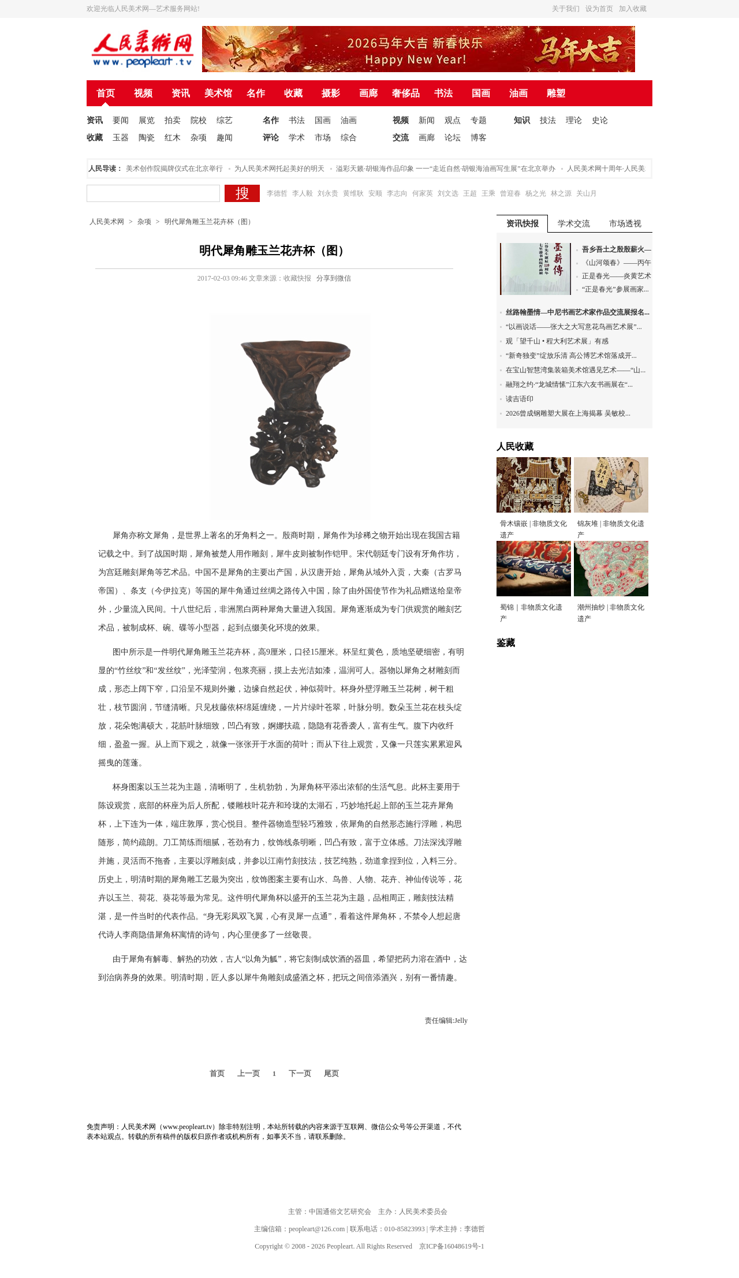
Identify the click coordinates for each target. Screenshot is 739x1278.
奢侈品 (406, 93)
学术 (297, 137)
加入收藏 (633, 9)
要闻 (121, 120)
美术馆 (218, 93)
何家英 (422, 193)
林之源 (561, 193)
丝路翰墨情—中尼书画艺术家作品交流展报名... (578, 312)
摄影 (331, 93)
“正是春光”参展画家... (615, 289)
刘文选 (448, 193)
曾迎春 (510, 193)
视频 (143, 93)
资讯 (180, 93)
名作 (256, 93)
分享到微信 (333, 278)
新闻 (427, 120)
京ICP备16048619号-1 (451, 1246)
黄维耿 (353, 193)
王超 (470, 193)
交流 (401, 137)
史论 (600, 120)
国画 (481, 93)
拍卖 (173, 120)
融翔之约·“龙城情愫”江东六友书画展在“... (569, 384)
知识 (522, 120)
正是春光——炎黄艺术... (619, 276)
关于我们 (566, 9)
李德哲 (277, 193)
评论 (271, 137)
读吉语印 (519, 399)
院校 (199, 120)
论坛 (453, 137)
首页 (105, 93)
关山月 (586, 193)
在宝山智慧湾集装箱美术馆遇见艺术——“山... (575, 370)
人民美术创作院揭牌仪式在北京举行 (170, 169)
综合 (349, 137)
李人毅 (302, 193)
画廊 (368, 93)
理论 (574, 120)
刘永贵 (328, 193)
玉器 (121, 137)
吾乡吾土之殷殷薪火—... (619, 249)
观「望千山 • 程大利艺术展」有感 (557, 341)
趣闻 (225, 137)
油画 (518, 93)
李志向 (397, 193)
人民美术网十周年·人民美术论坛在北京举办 (636, 169)
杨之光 (535, 193)
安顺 (375, 193)
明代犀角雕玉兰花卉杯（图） (210, 222)
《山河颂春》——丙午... (619, 263)
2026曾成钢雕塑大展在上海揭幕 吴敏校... (568, 413)
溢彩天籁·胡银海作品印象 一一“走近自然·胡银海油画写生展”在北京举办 (448, 169)
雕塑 (556, 93)
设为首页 (599, 9)
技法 (548, 120)
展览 (147, 120)
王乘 (488, 193)
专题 (479, 120)
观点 (453, 120)
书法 (443, 93)
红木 (173, 137)
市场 (323, 137)
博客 (479, 137)
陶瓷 (147, 137)
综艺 (225, 120)
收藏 (293, 93)
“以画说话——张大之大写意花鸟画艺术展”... (574, 327)
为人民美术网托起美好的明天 (282, 169)
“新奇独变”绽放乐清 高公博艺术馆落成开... (571, 356)
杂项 (199, 137)
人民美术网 (106, 222)
